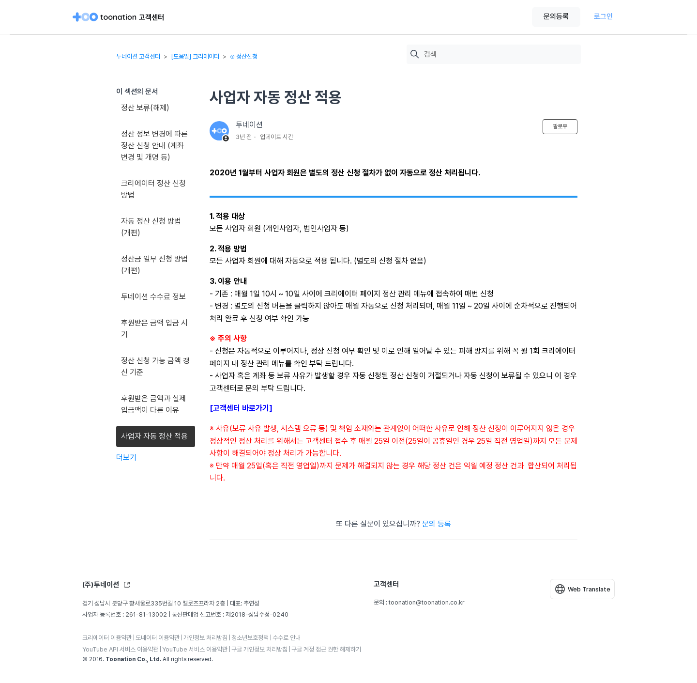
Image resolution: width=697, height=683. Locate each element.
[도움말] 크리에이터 (195, 56)
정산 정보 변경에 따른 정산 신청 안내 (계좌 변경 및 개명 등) (154, 145)
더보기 (126, 457)
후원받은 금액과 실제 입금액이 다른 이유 (153, 404)
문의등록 (556, 16)
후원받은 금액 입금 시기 (154, 328)
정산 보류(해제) (145, 107)
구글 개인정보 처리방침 (259, 649)
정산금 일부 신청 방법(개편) (154, 264)
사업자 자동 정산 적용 (154, 436)
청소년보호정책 (250, 637)
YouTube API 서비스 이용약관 (120, 649)
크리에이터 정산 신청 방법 (153, 189)
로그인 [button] (603, 16)
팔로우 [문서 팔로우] (560, 126)
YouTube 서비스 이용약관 (194, 649)
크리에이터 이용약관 (107, 637)
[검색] (500, 54)
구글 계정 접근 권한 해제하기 (326, 649)
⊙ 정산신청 (244, 56)
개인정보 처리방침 (205, 637)
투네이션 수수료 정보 (153, 296)
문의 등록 (436, 523)
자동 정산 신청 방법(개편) (151, 227)
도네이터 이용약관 (158, 637)
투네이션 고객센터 (138, 56)
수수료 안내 (287, 637)
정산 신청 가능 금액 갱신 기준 (155, 366)
